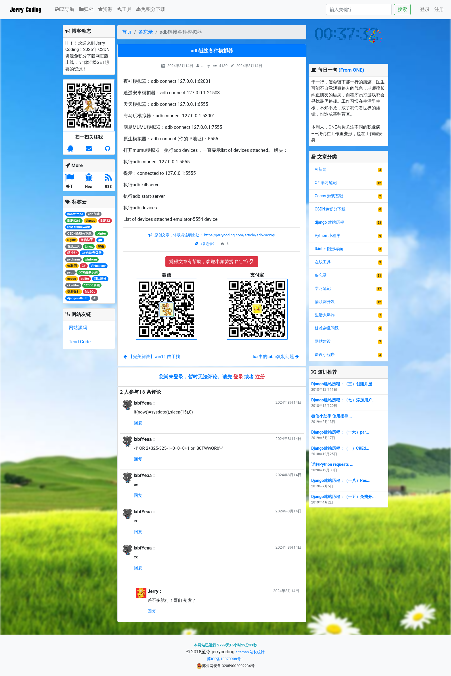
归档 (86, 9)
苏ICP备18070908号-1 (225, 659)
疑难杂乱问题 (327, 328)
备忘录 (145, 32)
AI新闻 (320, 169)
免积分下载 (150, 9)
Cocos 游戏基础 (329, 196)
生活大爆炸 (325, 315)
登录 (425, 9)
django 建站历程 (329, 222)
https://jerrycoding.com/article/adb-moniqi (239, 235)
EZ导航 (64, 8)
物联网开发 (325, 301)
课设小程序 (325, 354)
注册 (439, 9)
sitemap (242, 652)
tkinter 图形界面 (329, 248)
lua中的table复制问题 (276, 356)
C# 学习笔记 (326, 182)
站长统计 (257, 652)
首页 (127, 32)
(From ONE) (351, 70)
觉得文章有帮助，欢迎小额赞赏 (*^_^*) (211, 261)
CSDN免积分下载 (330, 209)
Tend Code (80, 341)
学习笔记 (323, 288)
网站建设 (323, 341)
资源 (105, 9)
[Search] (359, 9)
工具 (124, 9)
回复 (138, 423)
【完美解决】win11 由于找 (151, 356)
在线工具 (323, 262)
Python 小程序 (327, 235)
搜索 (402, 9)
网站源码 (78, 327)
